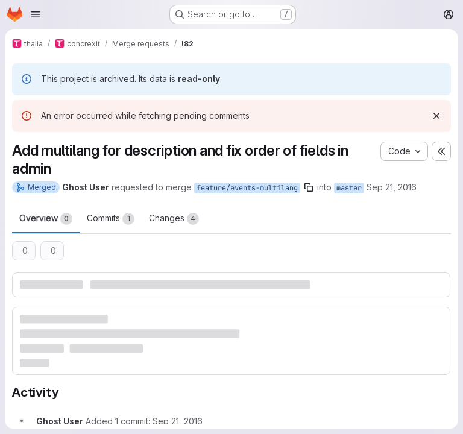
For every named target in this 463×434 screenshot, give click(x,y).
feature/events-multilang (247, 188)
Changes (174, 219)
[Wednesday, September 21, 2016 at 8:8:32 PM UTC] (178, 421)
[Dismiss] (436, 115)
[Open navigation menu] (35, 14)
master (349, 188)
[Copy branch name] (308, 187)
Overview (45, 219)
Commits (110, 219)
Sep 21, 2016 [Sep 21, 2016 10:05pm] (392, 187)
